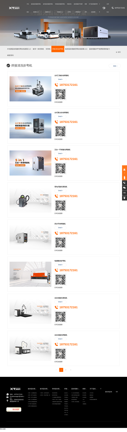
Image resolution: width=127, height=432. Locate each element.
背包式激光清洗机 (60, 188)
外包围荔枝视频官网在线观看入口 (19, 49)
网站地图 (3, 431)
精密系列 (11, 56)
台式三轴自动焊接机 (61, 77)
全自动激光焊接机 (60, 337)
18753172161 (120, 8)
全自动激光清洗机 (60, 300)
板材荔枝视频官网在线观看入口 (75, 49)
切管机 (47, 49)
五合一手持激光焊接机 (62, 151)
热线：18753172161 (16, 396)
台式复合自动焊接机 (61, 114)
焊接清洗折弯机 (57, 49)
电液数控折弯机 (60, 263)
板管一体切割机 (37, 49)
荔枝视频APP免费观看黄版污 (98, 49)
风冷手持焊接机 (60, 225)
